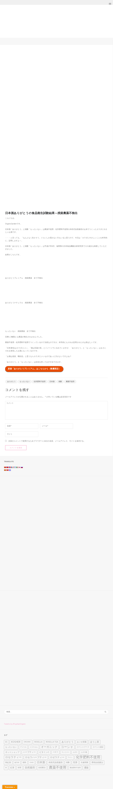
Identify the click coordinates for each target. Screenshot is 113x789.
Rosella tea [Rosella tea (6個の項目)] (52, 742)
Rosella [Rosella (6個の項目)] (38, 742)
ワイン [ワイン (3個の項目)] (70, 757)
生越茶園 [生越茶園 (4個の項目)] (84, 762)
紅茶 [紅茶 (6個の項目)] (12, 767)
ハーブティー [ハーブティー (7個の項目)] (29, 752)
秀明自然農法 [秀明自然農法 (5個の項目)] (97, 762)
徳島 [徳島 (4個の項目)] (24, 762)
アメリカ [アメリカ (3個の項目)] (23, 747)
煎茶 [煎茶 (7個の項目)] (75, 762)
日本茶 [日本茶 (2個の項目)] (32, 763)
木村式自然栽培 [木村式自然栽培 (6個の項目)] (55, 762)
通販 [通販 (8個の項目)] (86, 768)
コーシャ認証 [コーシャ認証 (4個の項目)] (98, 747)
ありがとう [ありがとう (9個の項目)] (67, 742)
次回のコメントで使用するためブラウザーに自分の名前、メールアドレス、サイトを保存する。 (46, 441)
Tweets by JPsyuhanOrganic (15, 724)
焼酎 (60, 381)
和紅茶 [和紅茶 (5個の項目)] (8, 762)
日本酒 (51, 381)
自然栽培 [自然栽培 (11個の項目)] (30, 768)
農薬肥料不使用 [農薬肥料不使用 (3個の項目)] (75, 767)
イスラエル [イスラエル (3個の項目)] (34, 747)
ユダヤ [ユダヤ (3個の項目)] (75, 752)
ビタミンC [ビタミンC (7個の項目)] (44, 752)
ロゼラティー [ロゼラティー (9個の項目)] (57, 757)
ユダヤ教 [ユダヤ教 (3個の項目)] (84, 752)
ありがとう (11, 381)
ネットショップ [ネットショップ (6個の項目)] (12, 752)
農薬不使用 (70, 381)
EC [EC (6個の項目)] (6, 742)
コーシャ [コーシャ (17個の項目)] (67, 747)
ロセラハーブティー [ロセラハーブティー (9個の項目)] (36, 757)
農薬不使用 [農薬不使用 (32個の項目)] (57, 768)
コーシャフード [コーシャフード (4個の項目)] (83, 747)
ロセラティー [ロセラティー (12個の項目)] (13, 757)
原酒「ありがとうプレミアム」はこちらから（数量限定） (34, 368)
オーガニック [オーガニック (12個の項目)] (49, 747)
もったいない (25, 381)
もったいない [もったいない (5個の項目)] (11, 747)
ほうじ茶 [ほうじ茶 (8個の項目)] (94, 742)
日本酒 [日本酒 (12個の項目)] (41, 762)
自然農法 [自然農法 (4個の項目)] (42, 767)
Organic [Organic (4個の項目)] (27, 742)
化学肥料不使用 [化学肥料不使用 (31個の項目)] (88, 757)
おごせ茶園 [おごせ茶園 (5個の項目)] (81, 742)
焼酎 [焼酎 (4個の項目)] (68, 762)
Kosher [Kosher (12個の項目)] (15, 742)
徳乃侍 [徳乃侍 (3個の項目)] (16, 762)
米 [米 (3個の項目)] (6, 767)
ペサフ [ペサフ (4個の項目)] (55, 752)
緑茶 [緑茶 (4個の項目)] (19, 767)
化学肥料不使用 (39, 381)
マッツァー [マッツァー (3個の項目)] (65, 752)
